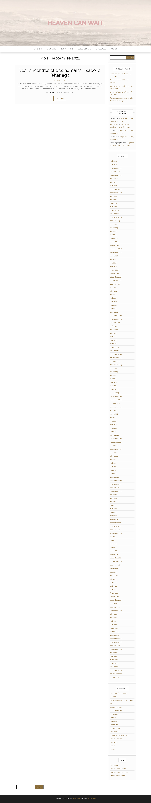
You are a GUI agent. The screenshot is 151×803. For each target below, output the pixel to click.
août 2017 (113, 287)
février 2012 (114, 516)
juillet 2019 (114, 228)
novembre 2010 (116, 561)
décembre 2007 (116, 670)
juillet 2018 (114, 256)
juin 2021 (113, 182)
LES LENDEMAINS (85, 49)
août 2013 (113, 453)
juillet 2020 (114, 196)
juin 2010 (113, 579)
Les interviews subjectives (119, 735)
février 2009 (114, 632)
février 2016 (114, 347)
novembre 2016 (116, 319)
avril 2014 (113, 424)
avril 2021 (113, 186)
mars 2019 (114, 238)
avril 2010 (113, 586)
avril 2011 (113, 544)
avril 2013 (113, 467)
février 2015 (114, 389)
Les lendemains (116, 739)
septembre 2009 (116, 611)
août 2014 (113, 410)
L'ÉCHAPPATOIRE (116, 711)
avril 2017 (113, 302)
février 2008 (114, 663)
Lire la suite (60, 98)
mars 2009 (114, 628)
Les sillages (101, 49)
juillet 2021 (114, 179)
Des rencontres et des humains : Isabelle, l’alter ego (59, 73)
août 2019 (113, 224)
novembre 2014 (116, 400)
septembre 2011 (116, 533)
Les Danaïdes (115, 732)
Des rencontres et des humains (121, 700)
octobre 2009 (115, 607)
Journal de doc (116, 707)
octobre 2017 (115, 284)
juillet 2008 (114, 653)
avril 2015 (113, 382)
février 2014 (114, 431)
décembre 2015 (116, 354)
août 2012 (113, 495)
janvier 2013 (114, 477)
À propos (113, 49)
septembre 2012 (116, 491)
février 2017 (114, 309)
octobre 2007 (115, 677)
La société (114, 725)
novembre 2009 (116, 604)
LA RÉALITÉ (39, 49)
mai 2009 (113, 621)
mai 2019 (113, 235)
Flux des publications (118, 769)
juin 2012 (113, 502)
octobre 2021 (115, 172)
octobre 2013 (115, 446)
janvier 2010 (114, 597)
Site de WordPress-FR (118, 776)
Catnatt (52, 92)
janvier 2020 (114, 214)
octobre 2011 (115, 530)
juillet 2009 (114, 614)
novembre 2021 (116, 168)
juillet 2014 (114, 414)
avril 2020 (113, 207)
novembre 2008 (116, 642)
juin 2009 (113, 618)
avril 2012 (113, 509)
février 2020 (114, 210)
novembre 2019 (116, 217)
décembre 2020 (116, 189)
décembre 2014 (116, 396)
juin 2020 (113, 200)
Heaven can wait (76, 23)
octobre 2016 (115, 323)
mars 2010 (113, 589)
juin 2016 (113, 333)
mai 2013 (113, 463)
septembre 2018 (116, 252)
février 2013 (114, 474)
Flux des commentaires (118, 772)
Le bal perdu (115, 728)
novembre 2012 (116, 484)
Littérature (114, 742)
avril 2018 (113, 266)
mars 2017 (113, 305)
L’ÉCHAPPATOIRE (68, 49)
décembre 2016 (116, 316)
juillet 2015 (114, 372)
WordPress (77, 798)
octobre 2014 (115, 403)
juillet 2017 (114, 291)
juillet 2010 (114, 575)
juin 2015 (113, 375)
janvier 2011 (114, 554)
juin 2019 (113, 231)
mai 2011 (113, 540)
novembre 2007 (116, 674)
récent (112, 749)
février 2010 (114, 593)
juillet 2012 (114, 498)
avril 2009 (113, 625)
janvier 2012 (114, 519)
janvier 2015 (114, 393)
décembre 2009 (116, 600)
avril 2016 (113, 340)
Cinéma (113, 697)
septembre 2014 (116, 407)
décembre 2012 (116, 481)
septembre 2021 (116, 175)
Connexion (114, 765)
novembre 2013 (116, 442)
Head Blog (92, 798)
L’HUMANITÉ (52, 49)
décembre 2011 (115, 523)
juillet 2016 (114, 330)
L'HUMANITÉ (61, 80)
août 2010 (113, 572)
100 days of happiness (118, 693)
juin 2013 (113, 460)
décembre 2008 (116, 639)
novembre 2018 (116, 249)
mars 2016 (114, 344)
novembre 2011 (115, 526)
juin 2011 (113, 537)
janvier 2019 (114, 245)
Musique (113, 746)
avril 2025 (113, 165)
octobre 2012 (115, 488)
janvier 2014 (114, 435)
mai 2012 (113, 505)
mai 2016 (113, 337)
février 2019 (114, 242)
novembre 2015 (116, 358)
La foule (113, 718)
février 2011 (114, 551)
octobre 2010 (115, 565)
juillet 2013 (114, 456)
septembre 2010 (116, 568)
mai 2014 (113, 421)
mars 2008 (114, 660)
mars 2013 (113, 470)
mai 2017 (113, 298)
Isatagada (114, 124)
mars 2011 (113, 547)
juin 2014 (113, 417)
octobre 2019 (115, 221)
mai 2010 (113, 582)
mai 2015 (113, 379)
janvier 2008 (114, 667)
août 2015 (113, 368)
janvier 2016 (114, 351)
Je (54, 80)
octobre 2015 (115, 361)
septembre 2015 (116, 365)
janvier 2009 (114, 635)
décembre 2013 (116, 438)
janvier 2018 (114, 273)
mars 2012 (113, 512)
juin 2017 (113, 295)
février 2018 (114, 270)
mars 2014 (113, 428)
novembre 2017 (116, 280)
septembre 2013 (116, 449)
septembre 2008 (116, 649)
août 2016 (113, 326)
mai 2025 (113, 161)
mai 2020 (113, 203)
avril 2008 (113, 656)
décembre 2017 (116, 277)
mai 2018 (113, 263)
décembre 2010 (116, 558)
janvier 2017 (114, 312)
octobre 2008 (115, 646)
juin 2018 (113, 259)
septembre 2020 (116, 193)
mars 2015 (113, 386)
